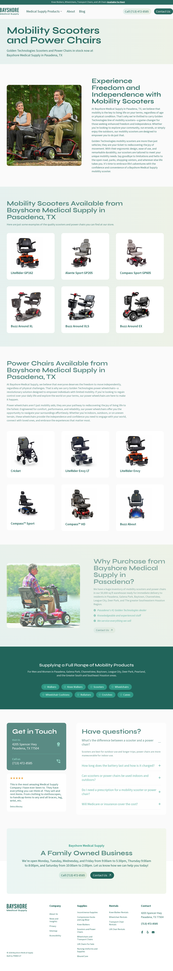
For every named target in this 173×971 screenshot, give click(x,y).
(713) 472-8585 (149, 923)
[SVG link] (9, 3)
